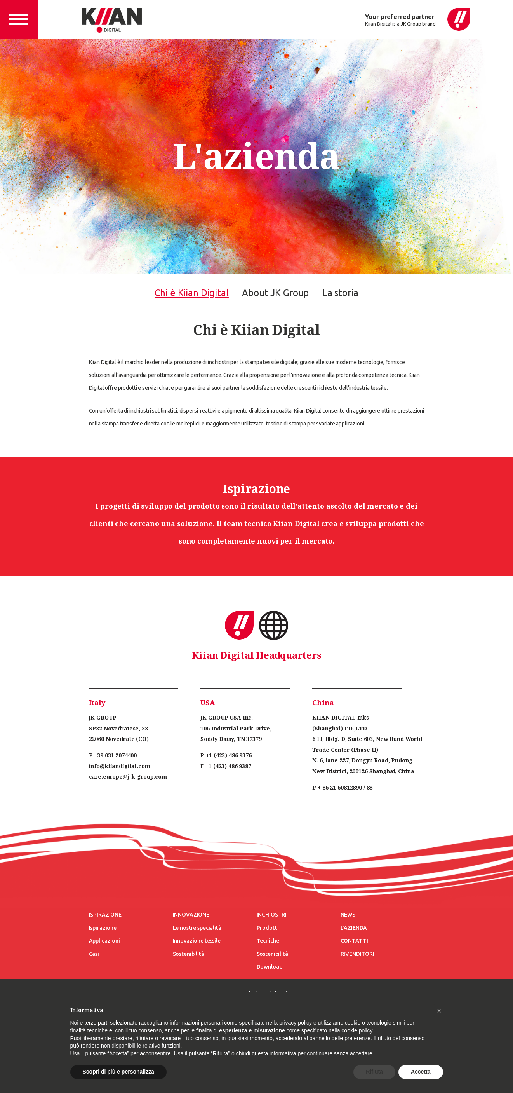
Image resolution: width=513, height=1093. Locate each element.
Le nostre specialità (197, 928)
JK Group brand (418, 23)
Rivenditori (357, 954)
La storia (340, 293)
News (348, 915)
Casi (94, 954)
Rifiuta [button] (374, 1072)
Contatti (354, 941)
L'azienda (354, 928)
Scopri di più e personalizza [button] (118, 1072)
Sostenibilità (188, 954)
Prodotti (268, 928)
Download (270, 967)
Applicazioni (104, 941)
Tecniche (268, 941)
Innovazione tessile (197, 941)
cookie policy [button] (356, 1030)
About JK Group (275, 293)
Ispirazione (105, 915)
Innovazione (191, 915)
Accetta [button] (421, 1072)
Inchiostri (272, 915)
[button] (439, 1010)
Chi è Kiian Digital (191, 293)
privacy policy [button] (295, 1023)
